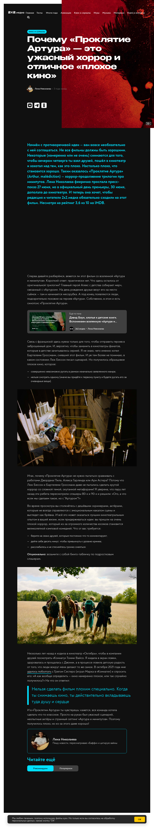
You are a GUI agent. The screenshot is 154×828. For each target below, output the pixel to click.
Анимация (66, 12)
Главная (30, 12)
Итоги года (52, 12)
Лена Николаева (43, 88)
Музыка (106, 12)
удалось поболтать (39, 671)
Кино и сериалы (82, 12)
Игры (97, 12)
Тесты (40, 12)
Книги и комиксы (136, 12)
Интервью (119, 12)
